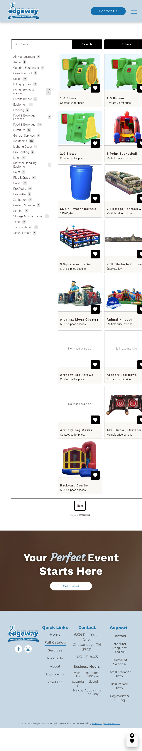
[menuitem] (55, 634)
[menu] (134, 12)
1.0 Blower (69, 98)
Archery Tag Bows (122, 375)
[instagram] (28, 649)
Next (80, 505)
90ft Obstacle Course (124, 264)
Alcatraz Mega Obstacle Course (86, 319)
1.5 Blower (116, 98)
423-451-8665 (87, 657)
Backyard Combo (74, 485)
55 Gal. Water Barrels (78, 209)
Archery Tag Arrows (76, 375)
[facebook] (18, 649)
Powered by (80, 515)
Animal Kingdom (120, 319)
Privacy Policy (112, 723)
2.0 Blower (69, 153)
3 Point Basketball (122, 153)
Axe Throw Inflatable (124, 430)
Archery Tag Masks (76, 430)
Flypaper (97, 723)
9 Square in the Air (76, 264)
